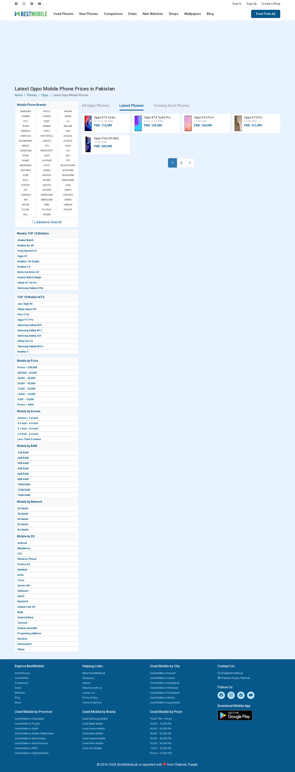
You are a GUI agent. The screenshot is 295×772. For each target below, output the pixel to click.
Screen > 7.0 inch (27, 418)
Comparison (113, 14)
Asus (68, 145)
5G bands (22, 524)
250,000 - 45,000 (27, 372)
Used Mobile (22, 678)
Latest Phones (131, 105)
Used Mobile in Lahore (162, 678)
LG (68, 121)
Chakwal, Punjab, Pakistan (234, 678)
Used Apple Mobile (92, 723)
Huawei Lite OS (26, 606)
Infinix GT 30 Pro (27, 282)
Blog (210, 14)
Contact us (88, 692)
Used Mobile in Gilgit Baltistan (32, 753)
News (18, 702)
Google (68, 136)
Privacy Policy (90, 697)
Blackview (68, 175)
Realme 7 (22, 351)
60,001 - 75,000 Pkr (160, 723)
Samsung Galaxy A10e (30, 288)
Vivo (68, 131)
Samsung (25, 111)
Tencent (22, 622)
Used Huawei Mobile (93, 738)
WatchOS (22, 601)
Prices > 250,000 (27, 367)
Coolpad (68, 195)
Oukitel (25, 185)
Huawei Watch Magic (29, 277)
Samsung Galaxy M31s (30, 346)
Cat (25, 190)
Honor (47, 116)
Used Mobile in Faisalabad (164, 692)
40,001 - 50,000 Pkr (160, 733)
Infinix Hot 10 (25, 341)
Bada (20, 612)
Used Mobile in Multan (162, 697)
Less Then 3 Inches (29, 439)
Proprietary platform (29, 633)
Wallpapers (192, 14)
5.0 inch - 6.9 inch (27, 423)
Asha (20, 575)
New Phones (88, 14)
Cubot (68, 190)
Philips (68, 209)
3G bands (22, 513)
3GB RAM (23, 463)
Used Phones (63, 14)
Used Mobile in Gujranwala (165, 702)
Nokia (68, 116)
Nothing (26, 170)
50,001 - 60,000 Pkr (160, 728)
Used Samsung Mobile (95, 718)
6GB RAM (23, 473)
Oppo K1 (22, 256)
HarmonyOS (24, 644)
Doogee (46, 190)
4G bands (22, 519)
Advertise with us (92, 687)
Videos (86, 683)
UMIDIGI (68, 204)
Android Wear (25, 617)
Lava (68, 185)
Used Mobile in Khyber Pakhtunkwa (34, 733)
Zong (26, 155)
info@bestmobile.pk (230, 673)
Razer (46, 180)
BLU (68, 155)
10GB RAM (23, 484)
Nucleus (22, 638)
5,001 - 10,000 (25, 399)
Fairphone (47, 195)
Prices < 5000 (25, 404)
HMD (46, 204)
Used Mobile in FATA (26, 748)
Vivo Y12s (23, 314)
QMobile (26, 131)
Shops (173, 14)
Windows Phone (26, 559)
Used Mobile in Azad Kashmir (31, 743)
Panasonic (68, 180)
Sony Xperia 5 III (27, 250)
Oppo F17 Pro (25, 319)
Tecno (25, 126)
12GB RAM (23, 489)
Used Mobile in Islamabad (29, 718)
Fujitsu (46, 209)
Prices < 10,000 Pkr (161, 753)
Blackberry (23, 548)
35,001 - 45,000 (26, 378)
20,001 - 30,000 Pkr (160, 743)
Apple (46, 111)
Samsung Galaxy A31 (29, 335)
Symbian (22, 569)
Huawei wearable (27, 628)
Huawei (26, 116)
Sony (47, 121)
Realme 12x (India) (28, 261)
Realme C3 (23, 266)
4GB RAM (23, 468)
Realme (68, 126)
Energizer (47, 199)
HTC (25, 121)
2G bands (22, 508)
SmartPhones (22, 673)
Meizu (25, 145)
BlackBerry (25, 141)
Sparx (68, 199)
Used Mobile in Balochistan (30, 738)
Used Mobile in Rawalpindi (164, 683)
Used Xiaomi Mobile (93, 728)
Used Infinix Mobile (92, 743)
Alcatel (68, 141)
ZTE (47, 145)
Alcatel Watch (25, 240)
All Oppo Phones (95, 105)
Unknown (22, 590)
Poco (47, 165)
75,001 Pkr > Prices (161, 718)
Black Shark (68, 165)
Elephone (68, 170)
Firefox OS (23, 564)
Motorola (47, 136)
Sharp (25, 160)
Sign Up (251, 3)
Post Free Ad (265, 14)
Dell (25, 214)
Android (22, 543)
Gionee (47, 214)
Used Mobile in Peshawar (164, 687)
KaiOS (20, 596)
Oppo (44, 95)
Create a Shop (271, 3)
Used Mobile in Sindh (26, 728)
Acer (25, 175)
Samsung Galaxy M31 (29, 325)
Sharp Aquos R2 (26, 309)
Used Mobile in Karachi (163, 673)
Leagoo (47, 185)
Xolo (25, 180)
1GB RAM (23, 452)
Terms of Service (91, 702)
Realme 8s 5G (25, 245)
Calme (25, 204)
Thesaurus (88, 678)
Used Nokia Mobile (92, 733)
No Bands (23, 529)
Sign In (237, 3)
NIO (25, 199)
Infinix (47, 126)
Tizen (20, 580)
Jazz (47, 155)
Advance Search (46, 222)
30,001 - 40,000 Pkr (160, 738)
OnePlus (25, 136)
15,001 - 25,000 (26, 388)
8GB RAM (23, 479)
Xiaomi (68, 111)
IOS (19, 553)
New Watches (153, 14)
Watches (20, 692)
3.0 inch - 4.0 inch (27, 434)
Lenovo (47, 141)
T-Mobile (26, 195)
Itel (68, 160)
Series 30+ (23, 585)
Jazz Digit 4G (25, 303)
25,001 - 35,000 (26, 383)
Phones (32, 95)
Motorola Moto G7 (28, 272)
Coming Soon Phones (171, 105)
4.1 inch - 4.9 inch (27, 428)
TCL (68, 150)
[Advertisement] (147, 54)
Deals (132, 14)
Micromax (25, 165)
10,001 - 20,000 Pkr (160, 748)
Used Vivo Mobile (92, 748)
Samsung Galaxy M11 (29, 330)
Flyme (21, 649)
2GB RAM (23, 457)
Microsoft (47, 150)
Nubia (46, 170)
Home (19, 95)
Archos (46, 175)
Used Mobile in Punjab (27, 723)
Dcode (25, 209)
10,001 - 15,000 (26, 394)
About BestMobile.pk (93, 673)
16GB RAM (23, 495)
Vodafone (25, 150)
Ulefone (47, 160)
